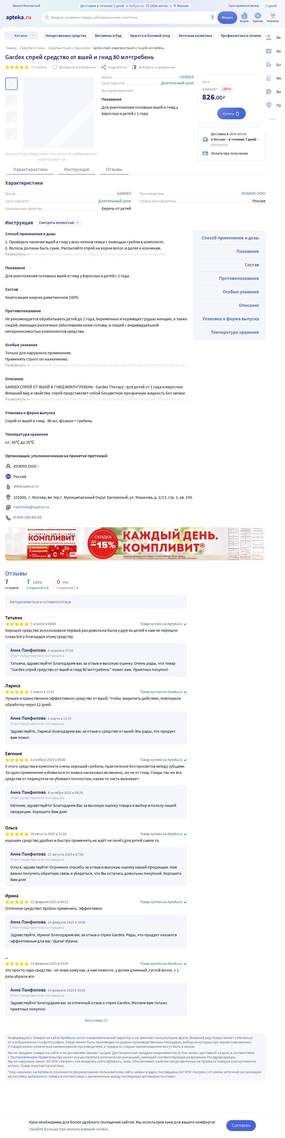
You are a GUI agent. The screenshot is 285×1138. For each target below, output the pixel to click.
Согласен (241, 1125)
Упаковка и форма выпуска (230, 319)
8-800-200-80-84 (27, 517)
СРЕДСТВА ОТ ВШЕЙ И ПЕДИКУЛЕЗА (69, 48)
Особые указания (241, 292)
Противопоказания (239, 278)
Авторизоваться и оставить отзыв (40, 601)
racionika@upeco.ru (31, 506)
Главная (11, 48)
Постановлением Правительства (36, 1057)
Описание (249, 305)
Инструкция (76, 169)
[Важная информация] (277, 92)
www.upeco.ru (26, 486)
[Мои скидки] (277, 52)
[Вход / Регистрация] (277, 38)
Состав (252, 265)
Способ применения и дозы (230, 238)
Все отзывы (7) (96, 1020)
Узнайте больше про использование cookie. (69, 1129)
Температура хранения (235, 332)
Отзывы (114, 169)
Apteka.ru (68, 1037)
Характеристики (30, 169)
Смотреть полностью (59, 222)
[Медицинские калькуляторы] (277, 79)
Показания (247, 251)
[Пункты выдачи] (277, 106)
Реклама (257, 530)
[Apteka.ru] (22, 18)
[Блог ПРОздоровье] (277, 65)
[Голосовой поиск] (212, 17)
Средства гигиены (32, 48)
